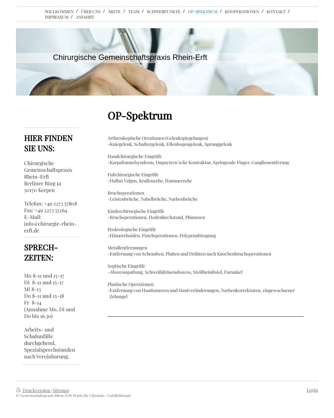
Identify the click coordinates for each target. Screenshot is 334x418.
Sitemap (61, 390)
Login (312, 390)
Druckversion (33, 390)
